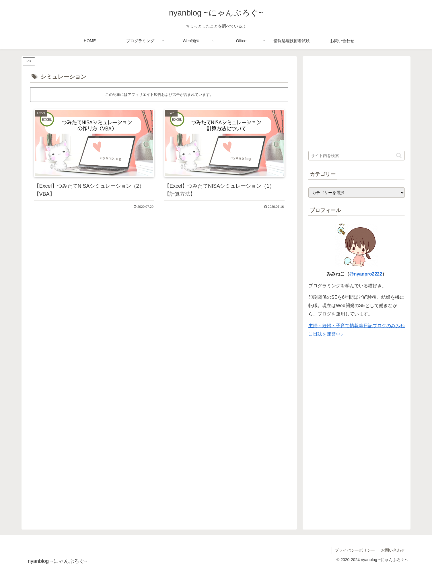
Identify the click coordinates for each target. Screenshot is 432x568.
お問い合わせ (393, 550)
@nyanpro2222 (365, 274)
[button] (399, 155)
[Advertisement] (159, 266)
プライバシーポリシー (355, 550)
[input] (356, 155)
